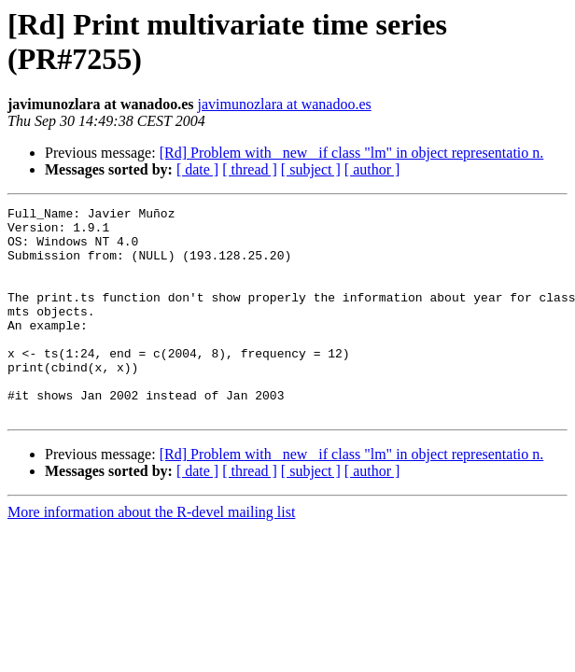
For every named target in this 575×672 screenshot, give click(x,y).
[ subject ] (311, 169)
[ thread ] (249, 169)
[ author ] (372, 169)
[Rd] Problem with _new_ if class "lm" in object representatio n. (352, 153)
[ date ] (197, 169)
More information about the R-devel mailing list (151, 554)
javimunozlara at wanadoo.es (285, 104)
